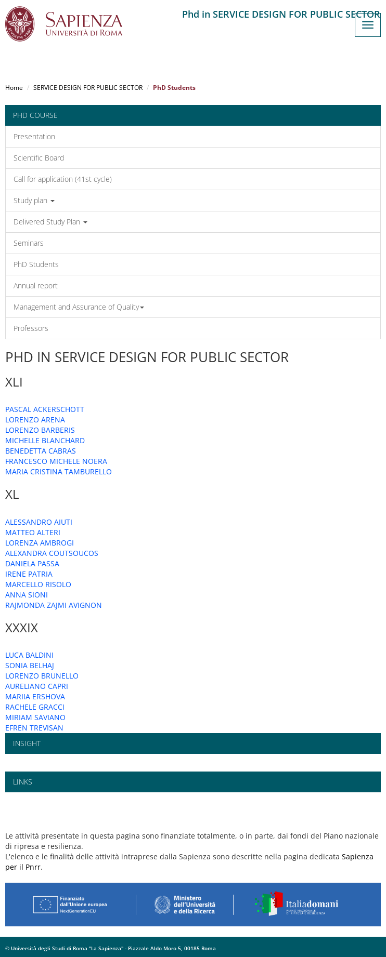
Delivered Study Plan (50, 222)
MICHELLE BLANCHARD (45, 440)
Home (14, 87)
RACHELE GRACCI (35, 707)
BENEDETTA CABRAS (40, 451)
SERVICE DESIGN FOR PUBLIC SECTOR (88, 87)
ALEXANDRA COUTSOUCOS (51, 553)
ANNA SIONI (26, 595)
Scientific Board (39, 158)
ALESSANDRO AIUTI (38, 522)
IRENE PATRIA (29, 574)
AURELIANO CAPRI (36, 686)
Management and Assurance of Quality (79, 307)
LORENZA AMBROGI (39, 543)
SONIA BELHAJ (29, 665)
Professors (31, 328)
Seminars (29, 243)
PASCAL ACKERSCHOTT (44, 409)
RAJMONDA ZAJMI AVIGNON (53, 605)
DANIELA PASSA (32, 563)
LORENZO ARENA (35, 419)
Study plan (34, 200)
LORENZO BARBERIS (40, 430)
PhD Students (36, 264)
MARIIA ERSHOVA (35, 696)
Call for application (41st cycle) (63, 179)
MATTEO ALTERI (32, 532)
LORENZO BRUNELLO (42, 676)
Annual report (36, 285)
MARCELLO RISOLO (38, 584)
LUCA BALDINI (29, 655)
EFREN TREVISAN (34, 728)
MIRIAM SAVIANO (35, 717)
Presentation (34, 136)
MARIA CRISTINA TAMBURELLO (58, 471)
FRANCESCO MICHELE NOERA (56, 461)
